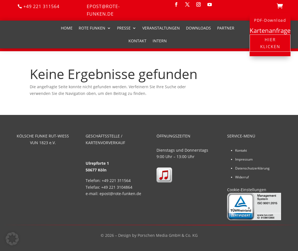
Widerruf (242, 177)
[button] (12, 239)
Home (67, 28)
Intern (160, 40)
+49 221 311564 (41, 6)
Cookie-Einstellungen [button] (246, 189)
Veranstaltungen (161, 28)
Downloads (198, 28)
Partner (225, 28)
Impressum (244, 159)
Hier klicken (270, 43)
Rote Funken (92, 28)
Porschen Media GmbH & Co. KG (168, 235)
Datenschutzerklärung (252, 168)
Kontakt (137, 40)
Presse (124, 28)
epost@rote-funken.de (103, 10)
